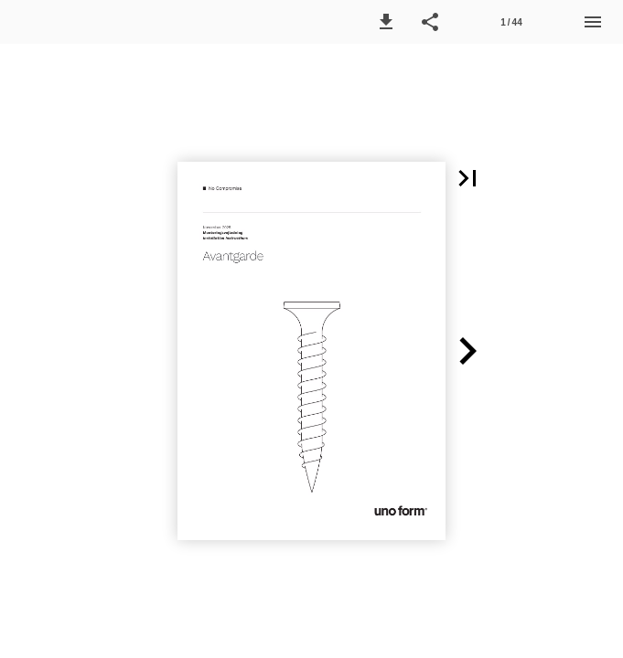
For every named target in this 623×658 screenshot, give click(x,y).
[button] (386, 22)
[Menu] (593, 22)
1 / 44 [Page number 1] (510, 22)
